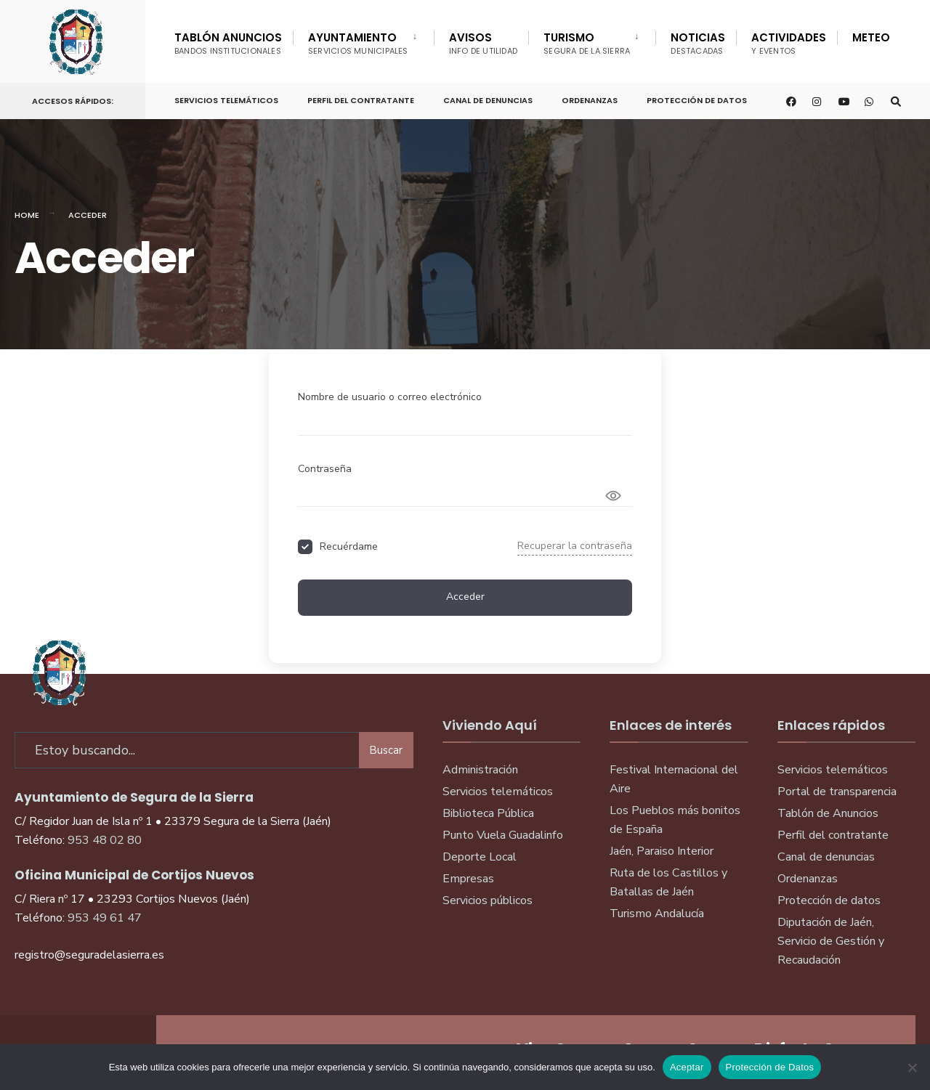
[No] (912, 1067)
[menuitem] (363, 40)
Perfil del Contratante (360, 100)
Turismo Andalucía (657, 914)
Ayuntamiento (358, 43)
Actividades (788, 43)
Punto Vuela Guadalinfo (502, 835)
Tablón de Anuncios (827, 813)
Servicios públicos (487, 900)
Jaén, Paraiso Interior (661, 851)
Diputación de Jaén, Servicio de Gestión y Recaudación (830, 941)
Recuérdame (349, 546)
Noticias (698, 43)
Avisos (483, 43)
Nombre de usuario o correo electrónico (390, 397)
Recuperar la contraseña (574, 546)
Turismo (586, 43)
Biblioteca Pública (488, 813)
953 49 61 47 (105, 916)
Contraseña (325, 469)
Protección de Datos (697, 100)
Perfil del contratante (833, 835)
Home (27, 215)
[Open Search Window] (895, 101)
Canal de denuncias (488, 100)
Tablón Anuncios (228, 43)
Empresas (468, 879)
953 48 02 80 (105, 839)
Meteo (871, 37)
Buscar (386, 748)
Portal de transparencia (837, 792)
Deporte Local (479, 857)
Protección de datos (829, 900)
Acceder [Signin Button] (465, 596)
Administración (480, 770)
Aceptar (687, 1067)
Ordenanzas (590, 100)
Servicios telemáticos (226, 100)
